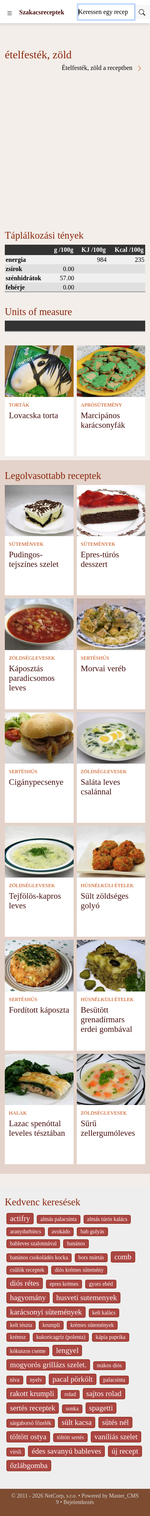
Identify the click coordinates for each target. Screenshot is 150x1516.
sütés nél (115, 1422)
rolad (70, 1394)
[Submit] (142, 12)
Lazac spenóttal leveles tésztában (37, 1128)
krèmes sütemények (92, 1325)
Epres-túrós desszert (100, 559)
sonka (72, 1409)
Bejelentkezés (79, 1502)
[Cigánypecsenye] (39, 737)
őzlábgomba (29, 1465)
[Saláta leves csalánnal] (111, 737)
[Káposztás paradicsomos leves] (39, 623)
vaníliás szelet (116, 1436)
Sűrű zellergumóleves (108, 1128)
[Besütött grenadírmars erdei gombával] (111, 964)
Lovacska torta (33, 415)
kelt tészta (21, 1325)
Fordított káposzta (39, 1009)
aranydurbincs (25, 1232)
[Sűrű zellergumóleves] (111, 1078)
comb (123, 1257)
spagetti (101, 1408)
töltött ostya (28, 1436)
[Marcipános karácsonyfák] (111, 370)
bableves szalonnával (33, 1244)
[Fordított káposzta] (39, 964)
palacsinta (114, 1380)
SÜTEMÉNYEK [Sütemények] (26, 544)
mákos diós (109, 1365)
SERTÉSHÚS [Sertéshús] (95, 658)
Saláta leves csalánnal (100, 786)
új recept (125, 1451)
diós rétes (24, 1283)
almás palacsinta (58, 1219)
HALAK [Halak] (18, 1113)
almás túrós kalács (107, 1219)
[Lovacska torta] (39, 370)
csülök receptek (27, 1270)
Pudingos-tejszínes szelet (33, 559)
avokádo (61, 1232)
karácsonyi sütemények (46, 1312)
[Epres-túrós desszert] (111, 510)
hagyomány (28, 1297)
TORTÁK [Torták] (19, 405)
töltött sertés (70, 1437)
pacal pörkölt (72, 1379)
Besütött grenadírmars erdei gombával (106, 1019)
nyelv (36, 1380)
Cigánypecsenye (36, 781)
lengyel (67, 1350)
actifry (20, 1218)
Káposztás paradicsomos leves (31, 678)
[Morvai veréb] (111, 623)
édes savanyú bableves (66, 1451)
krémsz (18, 1337)
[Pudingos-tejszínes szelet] (39, 510)
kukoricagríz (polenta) (61, 1337)
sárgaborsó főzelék (30, 1423)
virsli (15, 1452)
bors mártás (91, 1258)
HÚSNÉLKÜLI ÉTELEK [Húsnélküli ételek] (107, 885)
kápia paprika (110, 1337)
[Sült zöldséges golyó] (111, 851)
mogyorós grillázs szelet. (48, 1364)
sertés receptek (32, 1408)
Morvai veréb (103, 668)
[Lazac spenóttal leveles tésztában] (39, 1078)
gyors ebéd (101, 1284)
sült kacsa (77, 1422)
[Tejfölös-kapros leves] (39, 851)
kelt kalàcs (104, 1313)
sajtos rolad (104, 1393)
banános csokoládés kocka (39, 1258)
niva (15, 1380)
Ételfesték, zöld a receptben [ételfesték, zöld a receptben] (102, 68)
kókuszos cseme (28, 1351)
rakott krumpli (32, 1393)
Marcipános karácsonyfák (103, 420)
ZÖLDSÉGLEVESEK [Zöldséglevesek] (32, 658)
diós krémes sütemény (79, 1270)
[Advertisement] (75, 150)
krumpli (51, 1325)
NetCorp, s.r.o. (61, 1496)
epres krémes (64, 1284)
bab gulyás (92, 1232)
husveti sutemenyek (86, 1297)
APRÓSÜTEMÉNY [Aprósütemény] (101, 405)
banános (76, 1244)
